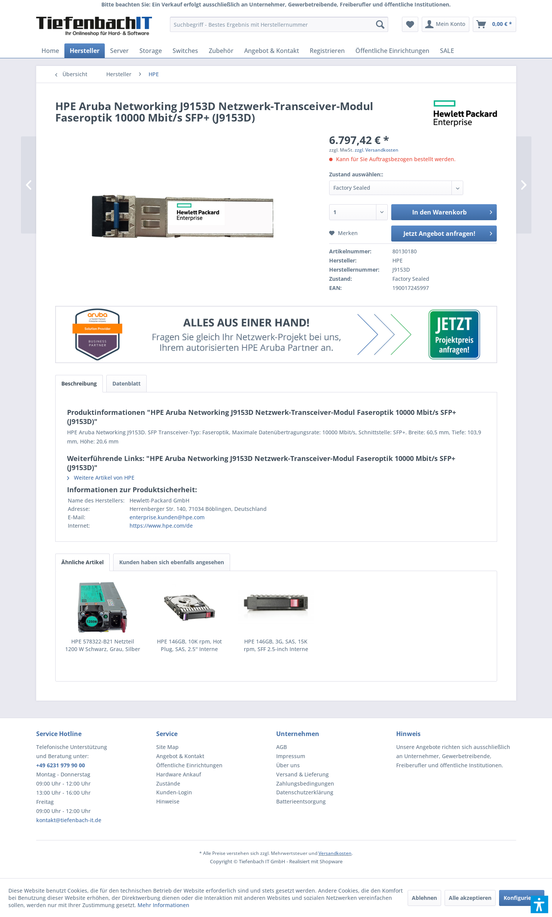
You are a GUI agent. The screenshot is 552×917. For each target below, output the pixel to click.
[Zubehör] (221, 50)
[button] (539, 904)
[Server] (119, 50)
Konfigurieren (522, 897)
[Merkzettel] (410, 24)
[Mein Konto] (445, 24)
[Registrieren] (327, 50)
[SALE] (447, 50)
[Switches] (185, 50)
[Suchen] (380, 24)
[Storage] (150, 50)
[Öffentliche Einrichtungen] (392, 50)
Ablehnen (424, 897)
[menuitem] (279, 24)
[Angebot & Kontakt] (271, 50)
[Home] (50, 50)
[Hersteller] (84, 50)
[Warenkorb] (494, 24)
